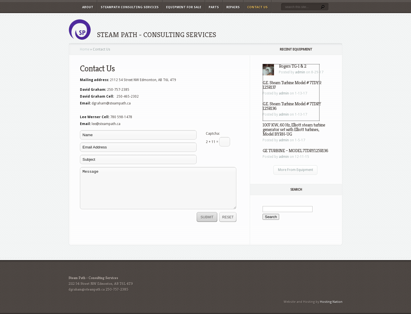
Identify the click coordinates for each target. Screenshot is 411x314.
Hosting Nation (331, 302)
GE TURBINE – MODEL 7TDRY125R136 (295, 151)
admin (284, 140)
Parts (214, 7)
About (87, 7)
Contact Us (257, 7)
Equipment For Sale (183, 7)
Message (158, 188)
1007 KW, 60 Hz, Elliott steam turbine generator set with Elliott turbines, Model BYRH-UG (294, 129)
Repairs (233, 7)
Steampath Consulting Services (130, 7)
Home (84, 49)
